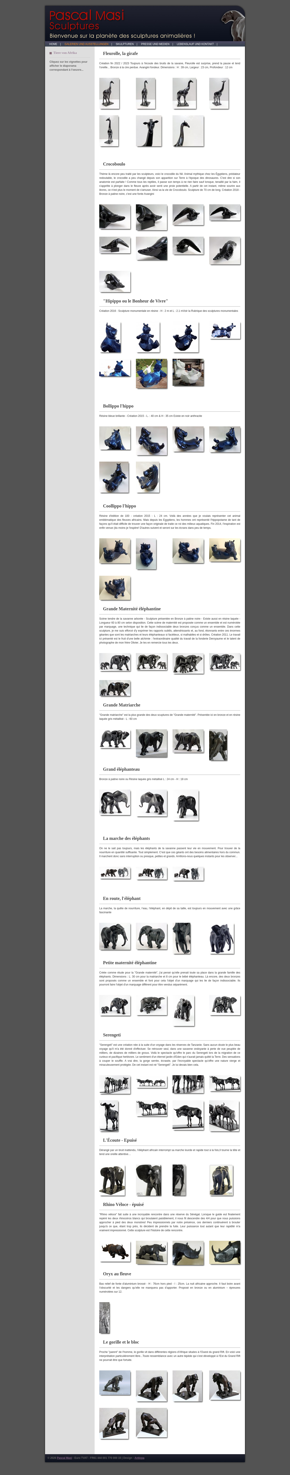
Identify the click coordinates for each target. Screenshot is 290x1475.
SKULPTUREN (125, 44)
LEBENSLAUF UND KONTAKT (196, 44)
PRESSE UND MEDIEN (156, 44)
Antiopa (140, 1457)
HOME (54, 44)
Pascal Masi (64, 1457)
